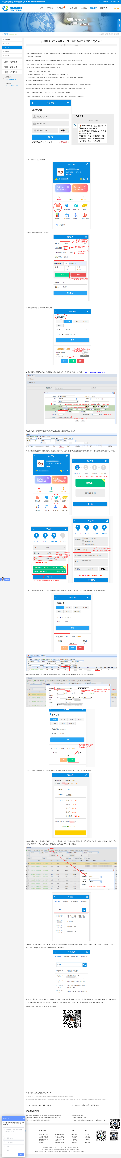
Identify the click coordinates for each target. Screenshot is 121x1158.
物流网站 (84, 1099)
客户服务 (13, 62)
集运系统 (44, 1099)
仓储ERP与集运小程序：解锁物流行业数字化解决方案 (88, 1120)
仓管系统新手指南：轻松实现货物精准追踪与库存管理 (43, 1118)
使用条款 (13, 72)
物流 (40, 1093)
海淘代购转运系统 (52, 1099)
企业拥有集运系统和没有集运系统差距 (38, 1120)
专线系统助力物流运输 (79, 1118)
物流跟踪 (33, 1093)
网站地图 (68, 1147)
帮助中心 (105, 2)
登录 (99, 2)
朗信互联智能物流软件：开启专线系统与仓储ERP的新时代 (44, 1115)
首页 (106, 34)
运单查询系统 (69, 1099)
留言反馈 (75, 1147)
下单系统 (48, 1093)
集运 (37, 1093)
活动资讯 (111, 34)
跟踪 (43, 1093)
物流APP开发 (61, 1099)
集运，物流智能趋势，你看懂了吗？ (88, 1105)
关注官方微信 (101, 1130)
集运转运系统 (115, 2)
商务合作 (13, 67)
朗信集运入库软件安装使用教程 (41, 1105)
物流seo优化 (77, 1099)
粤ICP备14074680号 (73, 1149)
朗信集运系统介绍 (77, 1115)
